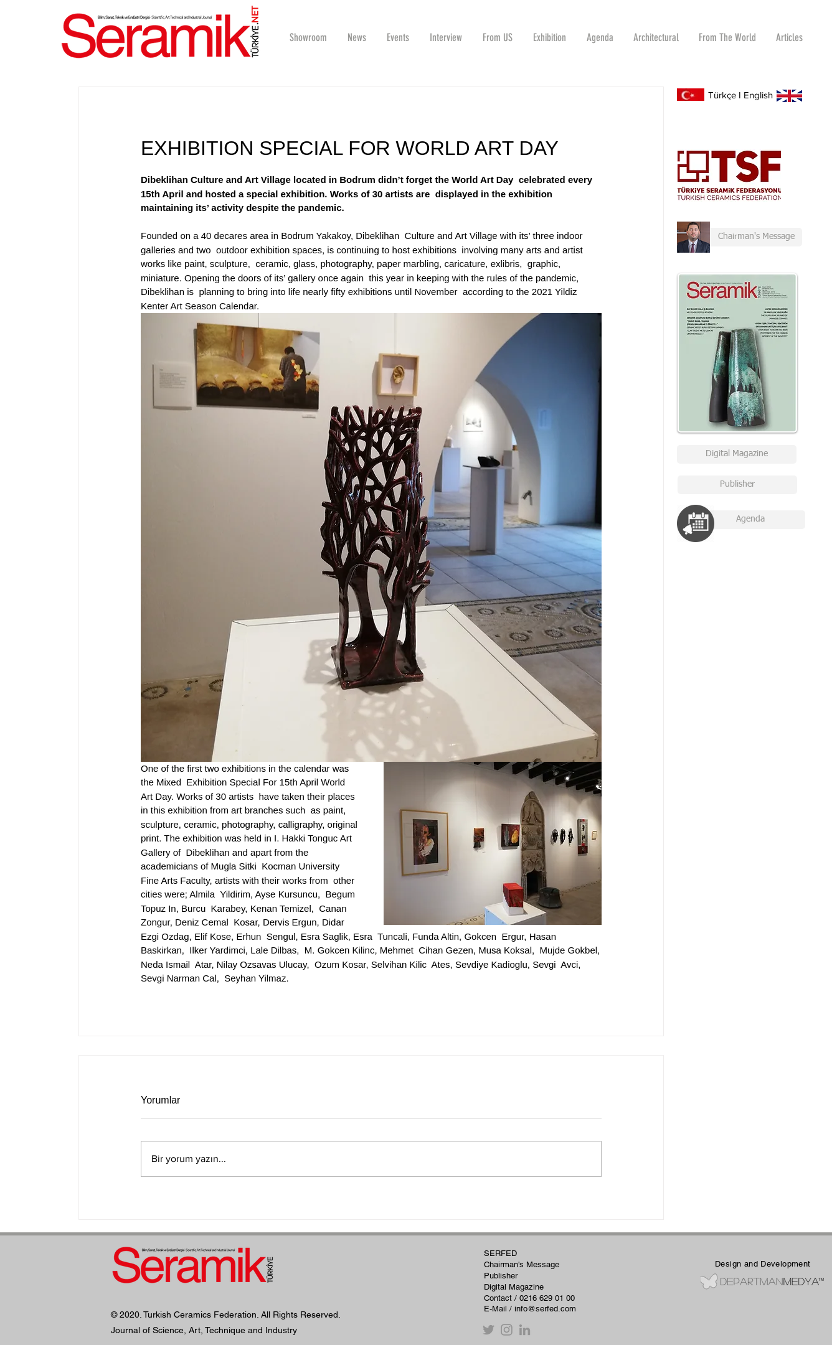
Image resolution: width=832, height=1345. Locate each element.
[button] (445, 37)
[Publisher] (737, 485)
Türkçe (722, 95)
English (758, 95)
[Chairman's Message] (739, 237)
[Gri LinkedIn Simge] (524, 1330)
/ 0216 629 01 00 (544, 1298)
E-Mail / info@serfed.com (530, 1308)
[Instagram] (506, 1330)
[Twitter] (488, 1330)
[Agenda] (750, 519)
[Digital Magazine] (737, 454)
